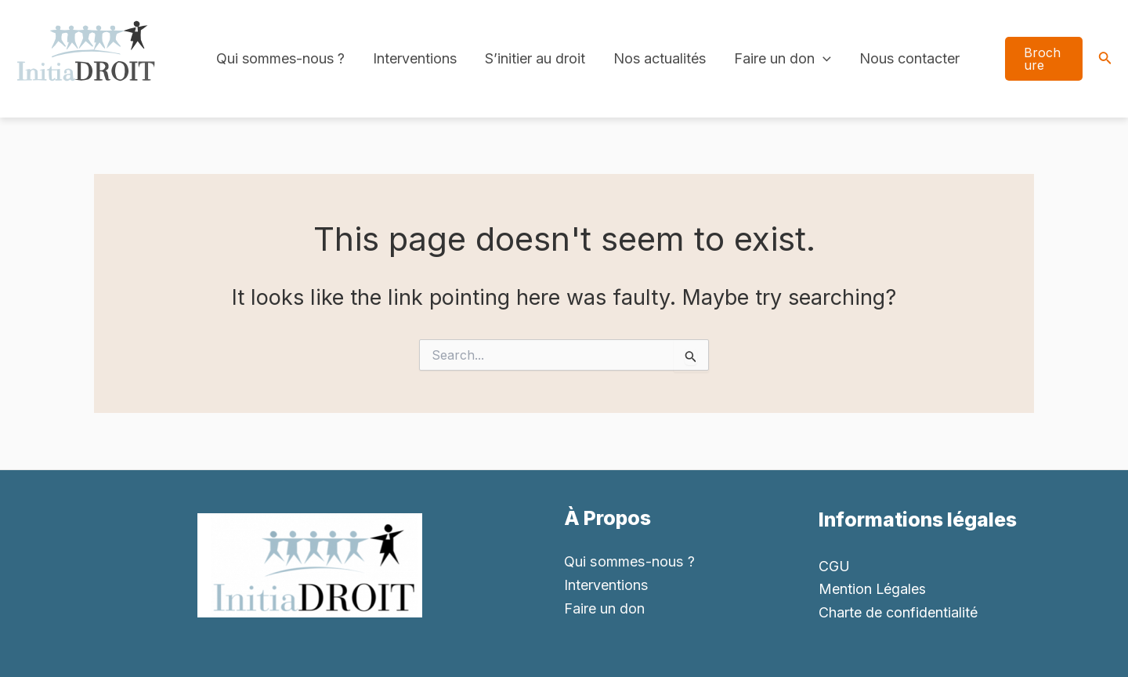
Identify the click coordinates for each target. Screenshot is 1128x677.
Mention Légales (873, 589)
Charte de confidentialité (898, 612)
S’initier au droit (535, 58)
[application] (823, 58)
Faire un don (782, 58)
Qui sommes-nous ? (280, 58)
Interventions (415, 58)
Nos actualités (659, 58)
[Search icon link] (1105, 59)
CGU (834, 566)
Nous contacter (909, 58)
